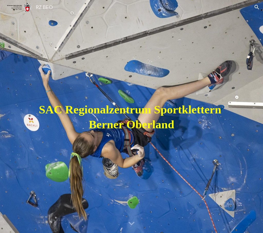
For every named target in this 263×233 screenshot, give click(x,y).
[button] (257, 7)
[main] (131, 117)
